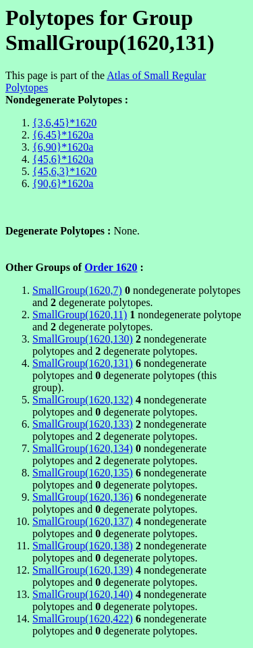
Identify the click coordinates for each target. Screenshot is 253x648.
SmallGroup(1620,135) (82, 472)
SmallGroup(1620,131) (82, 363)
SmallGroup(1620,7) (77, 290)
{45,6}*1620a (62, 159)
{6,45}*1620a (62, 135)
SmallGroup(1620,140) (82, 594)
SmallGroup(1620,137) (82, 521)
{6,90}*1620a (62, 147)
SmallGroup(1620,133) (82, 424)
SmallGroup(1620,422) (82, 618)
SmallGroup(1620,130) (82, 339)
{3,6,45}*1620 (64, 122)
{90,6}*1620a (62, 183)
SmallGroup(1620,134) (82, 448)
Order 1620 (110, 267)
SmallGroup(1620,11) (79, 314)
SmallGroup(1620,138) (82, 545)
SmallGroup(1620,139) (82, 570)
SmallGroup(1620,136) (82, 497)
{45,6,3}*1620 (64, 171)
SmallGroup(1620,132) (82, 399)
